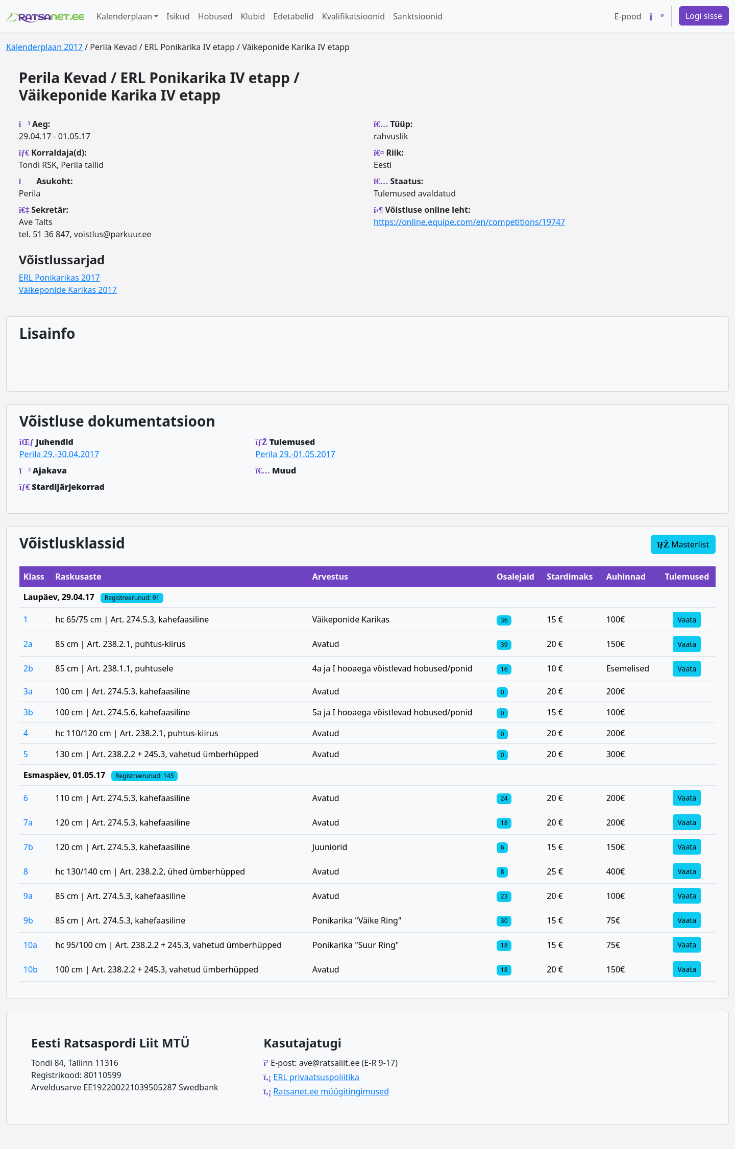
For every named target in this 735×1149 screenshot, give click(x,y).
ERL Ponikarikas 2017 (59, 277)
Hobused (215, 16)
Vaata (686, 620)
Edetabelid (293, 16)
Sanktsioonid (418, 16)
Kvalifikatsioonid (353, 16)
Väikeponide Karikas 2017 (68, 289)
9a (28, 896)
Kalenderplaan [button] (124, 16)
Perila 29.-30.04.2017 (59, 454)
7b (28, 847)
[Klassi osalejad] (504, 619)
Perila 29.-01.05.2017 (295, 454)
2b (28, 668)
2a (28, 644)
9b (28, 920)
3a (28, 691)
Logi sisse (703, 15)
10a (30, 945)
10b (30, 969)
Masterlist (683, 544)
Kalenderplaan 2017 (44, 47)
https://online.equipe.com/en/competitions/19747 (469, 222)
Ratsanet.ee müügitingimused (331, 1091)
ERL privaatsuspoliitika (316, 1077)
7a (28, 822)
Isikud (178, 16)
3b (28, 712)
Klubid (253, 16)
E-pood (627, 16)
